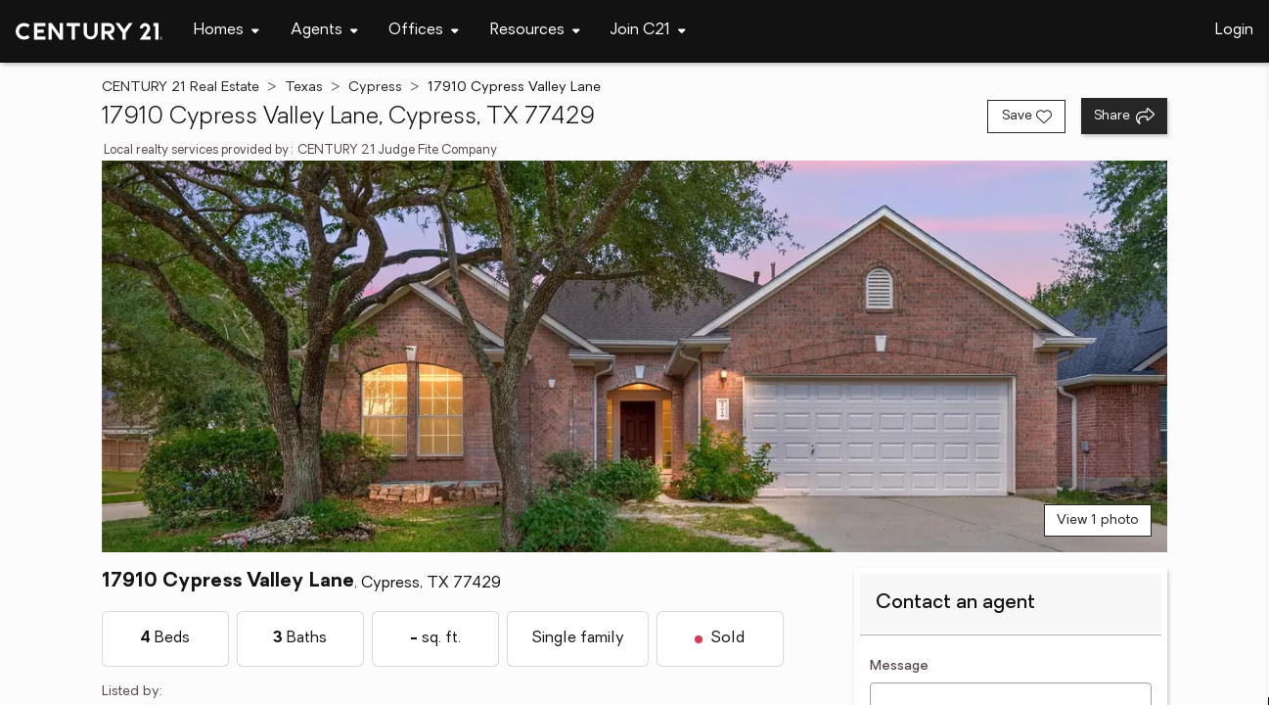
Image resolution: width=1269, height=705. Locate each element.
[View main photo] (635, 356)
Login (1234, 30)
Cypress (375, 87)
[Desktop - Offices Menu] (423, 31)
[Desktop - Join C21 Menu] (648, 31)
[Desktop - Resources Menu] (535, 31)
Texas (304, 87)
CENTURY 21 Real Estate (180, 87)
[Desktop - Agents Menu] (324, 31)
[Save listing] (1026, 116)
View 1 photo (1098, 520)
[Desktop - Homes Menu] (226, 31)
